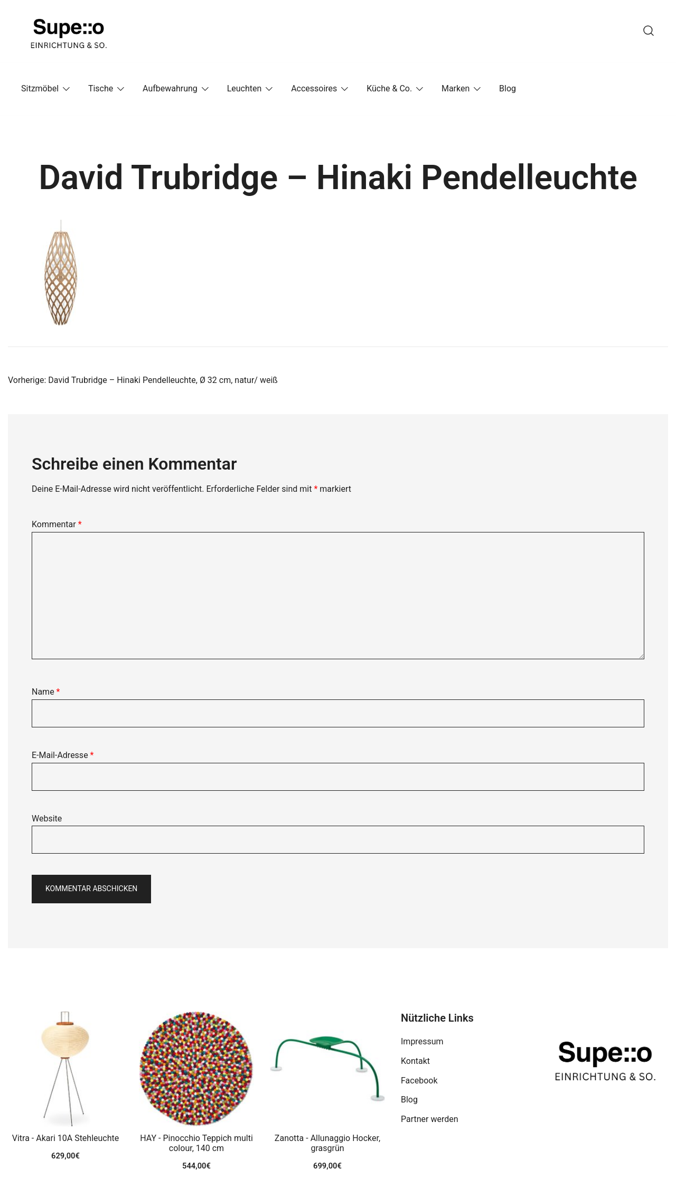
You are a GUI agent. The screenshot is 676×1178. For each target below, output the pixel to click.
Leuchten (244, 88)
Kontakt (415, 1061)
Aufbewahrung (170, 88)
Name (46, 692)
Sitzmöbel (40, 88)
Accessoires (314, 88)
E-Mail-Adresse (62, 755)
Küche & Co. (389, 88)
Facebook (419, 1081)
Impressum (422, 1041)
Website (47, 819)
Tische (100, 88)
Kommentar (57, 524)
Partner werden (429, 1119)
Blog (507, 88)
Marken (456, 88)
